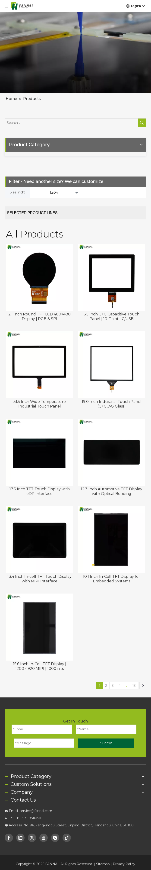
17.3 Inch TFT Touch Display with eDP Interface (39, 479)
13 (134, 673)
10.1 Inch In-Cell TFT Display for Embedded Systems (111, 566)
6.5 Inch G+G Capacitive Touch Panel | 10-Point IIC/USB (111, 304)
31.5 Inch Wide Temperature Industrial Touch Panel (39, 391)
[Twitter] (32, 826)
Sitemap (103, 852)
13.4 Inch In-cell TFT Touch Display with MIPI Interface (39, 566)
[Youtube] (43, 826)
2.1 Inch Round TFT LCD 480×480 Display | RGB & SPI (39, 304)
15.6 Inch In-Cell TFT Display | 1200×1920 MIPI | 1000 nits (39, 654)
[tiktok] (67, 826)
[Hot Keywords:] (142, 110)
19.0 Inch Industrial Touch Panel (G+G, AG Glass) (112, 391)
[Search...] (71, 110)
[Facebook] (9, 826)
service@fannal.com (35, 799)
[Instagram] (55, 826)
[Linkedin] (20, 826)
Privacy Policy (124, 852)
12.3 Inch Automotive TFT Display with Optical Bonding (111, 479)
